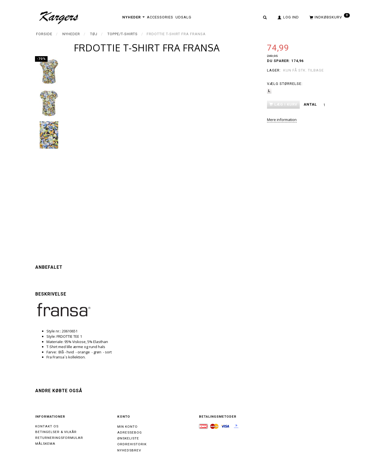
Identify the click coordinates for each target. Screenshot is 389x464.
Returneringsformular (59, 438)
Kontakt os (46, 426)
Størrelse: (285, 84)
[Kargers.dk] (59, 17)
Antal (311, 104)
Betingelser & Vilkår (56, 432)
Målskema (45, 444)
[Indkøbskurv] (329, 17)
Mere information (282, 119)
